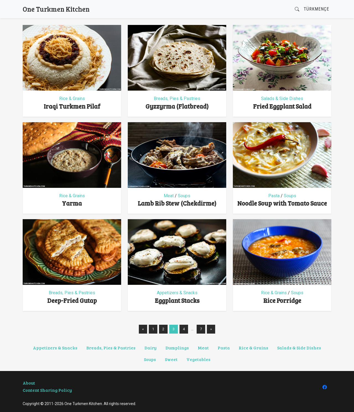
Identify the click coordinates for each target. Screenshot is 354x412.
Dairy (150, 347)
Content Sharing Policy (47, 390)
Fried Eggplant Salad (282, 106)
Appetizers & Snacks (177, 292)
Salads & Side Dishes (282, 98)
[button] (297, 9)
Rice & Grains (72, 98)
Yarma (72, 203)
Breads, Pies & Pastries (177, 98)
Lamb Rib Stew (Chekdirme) (177, 203)
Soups (184, 195)
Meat (169, 195)
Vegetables (198, 359)
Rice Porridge (282, 300)
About (29, 383)
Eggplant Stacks (177, 300)
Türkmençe (316, 9)
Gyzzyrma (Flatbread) (177, 106)
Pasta (274, 195)
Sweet (171, 359)
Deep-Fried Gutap (72, 300)
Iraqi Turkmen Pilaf (72, 106)
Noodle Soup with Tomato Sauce (282, 203)
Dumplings (177, 347)
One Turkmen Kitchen (56, 9)
